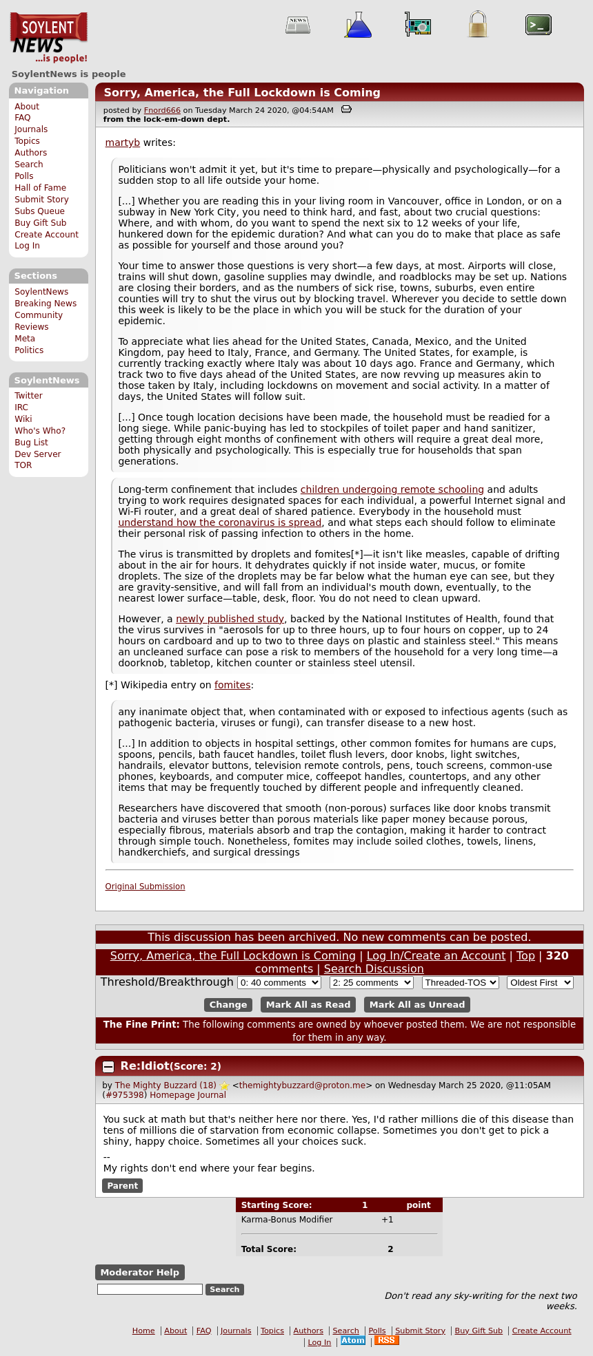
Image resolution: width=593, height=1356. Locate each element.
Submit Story (41, 199)
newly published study (230, 618)
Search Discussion (374, 968)
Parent (122, 1186)
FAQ (22, 118)
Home (143, 1330)
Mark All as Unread (417, 1004)
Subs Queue (39, 211)
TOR (23, 465)
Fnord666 (162, 110)
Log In (27, 246)
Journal (212, 1095)
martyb (123, 142)
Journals (31, 129)
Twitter (28, 396)
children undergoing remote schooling (392, 489)
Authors (30, 153)
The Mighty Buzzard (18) (166, 1085)
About (26, 107)
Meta (24, 338)
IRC (21, 407)
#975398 (124, 1095)
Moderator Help (139, 1272)
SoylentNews (48, 37)
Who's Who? (40, 431)
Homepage (172, 1095)
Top (525, 955)
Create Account (46, 235)
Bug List (31, 442)
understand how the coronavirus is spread (219, 522)
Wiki (23, 419)
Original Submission (145, 886)
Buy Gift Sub (40, 223)
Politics (28, 350)
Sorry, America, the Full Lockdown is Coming (242, 92)
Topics (27, 141)
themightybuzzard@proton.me (302, 1085)
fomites (232, 684)
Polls (23, 176)
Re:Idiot (145, 1065)
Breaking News (45, 303)
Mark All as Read (308, 1004)
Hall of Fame (40, 188)
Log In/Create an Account (436, 955)
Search (28, 164)
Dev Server (37, 454)
